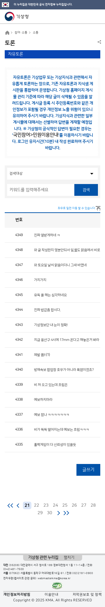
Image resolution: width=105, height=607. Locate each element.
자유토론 (15, 54)
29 (40, 513)
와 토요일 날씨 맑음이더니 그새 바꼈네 (60, 265)
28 (93, 505)
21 (27, 505)
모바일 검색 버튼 (89, 16)
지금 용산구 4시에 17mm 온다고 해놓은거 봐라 (66, 340)
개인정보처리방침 (16, 595)
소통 (35, 32)
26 (74, 505)
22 (36, 505)
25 (64, 505)
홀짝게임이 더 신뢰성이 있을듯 (55, 445)
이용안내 (51, 595)
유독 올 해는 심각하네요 (50, 295)
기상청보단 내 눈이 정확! (50, 325)
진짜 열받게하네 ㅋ (47, 235)
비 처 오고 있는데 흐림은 (50, 385)
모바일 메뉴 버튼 (97, 16)
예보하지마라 (43, 400)
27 (83, 505)
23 (46, 505)
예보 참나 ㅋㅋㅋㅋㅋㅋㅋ (51, 415)
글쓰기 (88, 469)
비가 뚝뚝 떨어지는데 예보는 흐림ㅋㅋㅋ (61, 430)
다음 (58, 513)
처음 (10, 505)
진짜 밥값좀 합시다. (47, 310)
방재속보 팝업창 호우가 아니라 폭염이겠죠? (64, 370)
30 (49, 513)
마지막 (66, 513)
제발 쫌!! (39, 355)
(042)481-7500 (13, 569)
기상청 (17, 16)
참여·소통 (21, 32)
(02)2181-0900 (82, 573)
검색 (86, 190)
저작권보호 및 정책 (87, 595)
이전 (18, 505)
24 (55, 505)
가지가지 (40, 280)
